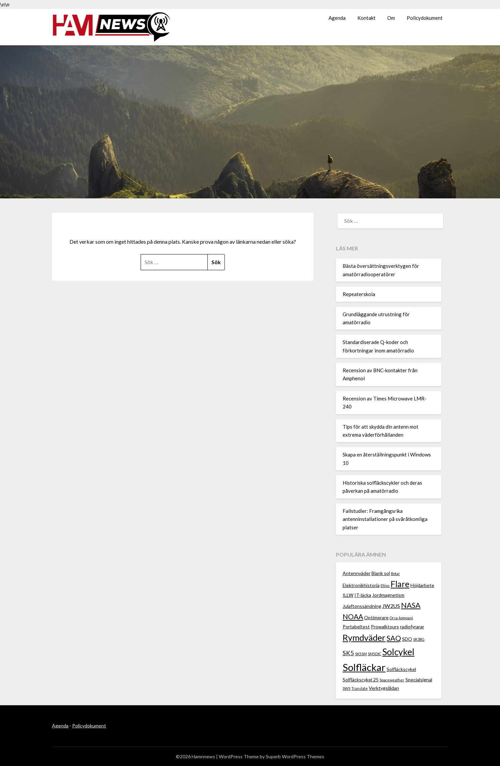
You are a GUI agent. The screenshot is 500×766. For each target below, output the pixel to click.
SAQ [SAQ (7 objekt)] (394, 637)
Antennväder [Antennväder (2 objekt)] (356, 573)
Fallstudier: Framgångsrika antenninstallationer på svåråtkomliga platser (385, 519)
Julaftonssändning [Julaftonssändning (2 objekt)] (362, 606)
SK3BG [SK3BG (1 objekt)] (418, 639)
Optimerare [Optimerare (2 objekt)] (376, 617)
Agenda (337, 18)
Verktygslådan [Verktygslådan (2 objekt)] (384, 688)
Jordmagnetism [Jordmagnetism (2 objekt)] (388, 595)
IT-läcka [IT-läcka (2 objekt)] (362, 595)
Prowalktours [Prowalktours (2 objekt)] (385, 626)
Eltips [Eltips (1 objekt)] (385, 585)
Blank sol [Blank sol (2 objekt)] (380, 573)
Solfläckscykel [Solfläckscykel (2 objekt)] (401, 669)
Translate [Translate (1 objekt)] (359, 688)
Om (391, 18)
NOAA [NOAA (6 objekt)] (353, 616)
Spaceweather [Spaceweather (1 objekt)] (392, 680)
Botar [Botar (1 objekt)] (395, 573)
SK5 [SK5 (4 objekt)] (348, 653)
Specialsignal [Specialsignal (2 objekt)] (418, 679)
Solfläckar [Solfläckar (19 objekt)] (364, 667)
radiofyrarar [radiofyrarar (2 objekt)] (412, 626)
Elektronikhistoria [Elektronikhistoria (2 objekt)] (361, 585)
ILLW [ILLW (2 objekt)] (348, 595)
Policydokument (425, 18)
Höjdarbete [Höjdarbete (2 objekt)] (422, 585)
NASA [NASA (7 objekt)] (410, 605)
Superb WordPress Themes (295, 756)
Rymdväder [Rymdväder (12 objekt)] (364, 637)
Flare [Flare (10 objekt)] (400, 584)
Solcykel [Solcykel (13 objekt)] (398, 652)
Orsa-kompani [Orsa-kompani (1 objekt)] (401, 618)
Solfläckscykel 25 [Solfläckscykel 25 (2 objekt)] (361, 679)
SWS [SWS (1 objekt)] (346, 688)
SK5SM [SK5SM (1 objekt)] (361, 654)
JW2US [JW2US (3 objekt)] (391, 606)
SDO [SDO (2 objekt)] (407, 639)
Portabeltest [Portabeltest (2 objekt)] (356, 626)
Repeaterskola (359, 294)
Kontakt (366, 18)
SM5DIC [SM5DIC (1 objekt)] (374, 654)
